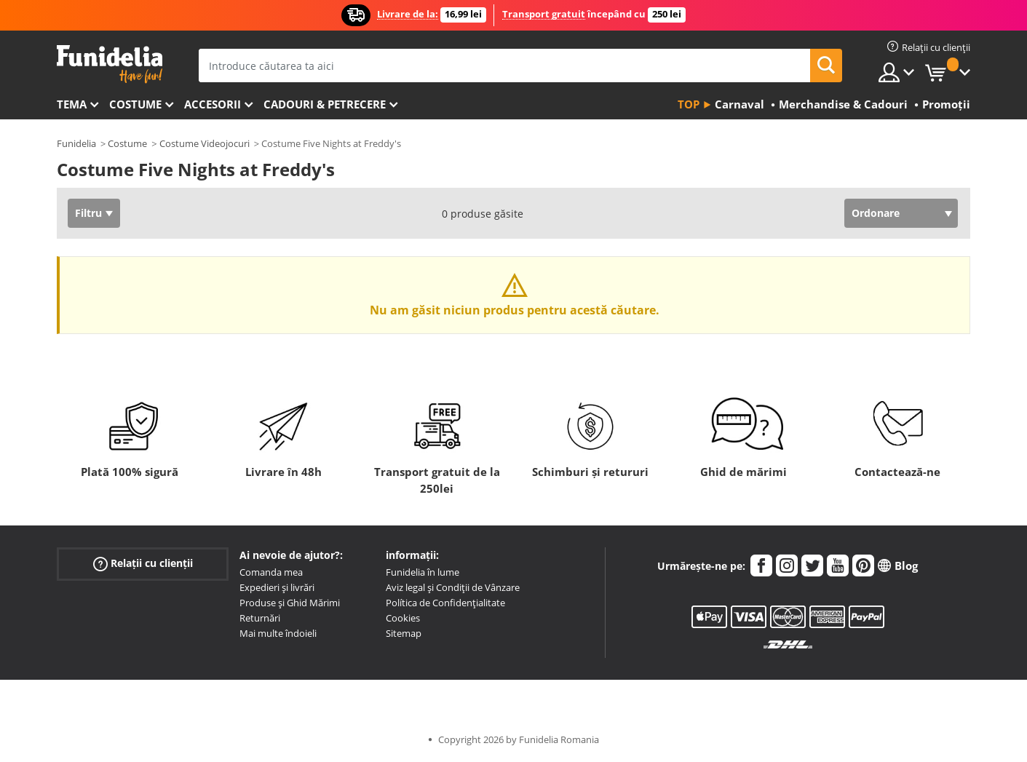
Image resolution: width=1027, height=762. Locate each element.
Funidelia (76, 143)
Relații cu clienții (143, 563)
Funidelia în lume (422, 572)
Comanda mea (271, 572)
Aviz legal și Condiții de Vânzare (453, 587)
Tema (72, 104)
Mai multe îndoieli (278, 633)
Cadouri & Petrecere (324, 104)
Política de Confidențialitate (445, 602)
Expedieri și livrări (276, 587)
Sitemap (403, 633)
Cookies (403, 617)
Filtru (88, 213)
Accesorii (212, 104)
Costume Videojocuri (204, 143)
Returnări (259, 617)
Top (688, 104)
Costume (135, 104)
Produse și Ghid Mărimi (289, 602)
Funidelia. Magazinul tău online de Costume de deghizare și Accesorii (109, 64)
